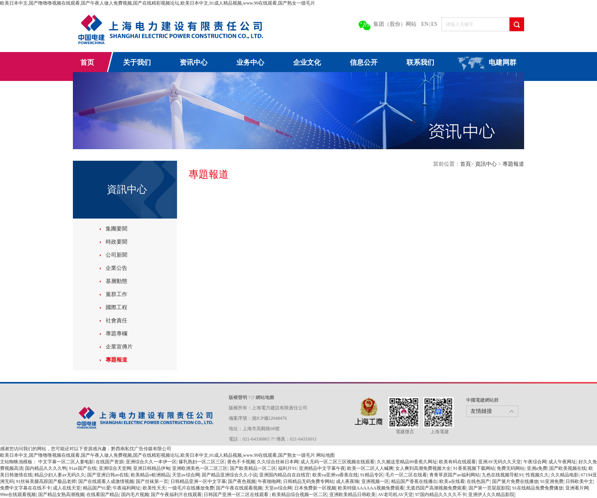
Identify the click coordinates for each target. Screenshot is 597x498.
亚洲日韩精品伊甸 (151, 468)
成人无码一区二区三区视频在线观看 (337, 461)
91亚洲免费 (551, 481)
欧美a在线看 (451, 481)
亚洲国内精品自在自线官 (284, 475)
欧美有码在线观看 (457, 461)
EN (424, 24)
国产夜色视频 (242, 481)
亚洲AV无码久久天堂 (499, 461)
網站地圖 (265, 397)
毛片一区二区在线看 (406, 475)
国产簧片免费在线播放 (515, 481)
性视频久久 (537, 475)
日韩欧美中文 (579, 481)
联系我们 (420, 62)
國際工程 (116, 307)
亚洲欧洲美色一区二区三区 (200, 468)
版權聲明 (238, 397)
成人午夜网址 (562, 461)
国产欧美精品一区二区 (253, 468)
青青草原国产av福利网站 (454, 475)
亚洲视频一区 (375, 481)
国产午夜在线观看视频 (239, 488)
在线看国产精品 (102, 494)
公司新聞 (116, 255)
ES (434, 24)
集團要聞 (116, 229)
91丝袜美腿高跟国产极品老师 (46, 481)
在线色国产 (478, 481)
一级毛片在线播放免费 (191, 488)
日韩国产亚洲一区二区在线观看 (237, 494)
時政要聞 (116, 242)
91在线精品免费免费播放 (537, 488)
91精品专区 (371, 475)
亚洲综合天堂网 (115, 468)
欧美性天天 (154, 488)
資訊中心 (486, 164)
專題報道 (116, 360)
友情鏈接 (481, 411)
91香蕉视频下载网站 (474, 468)
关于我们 (137, 62)
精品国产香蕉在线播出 (414, 481)
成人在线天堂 (67, 488)
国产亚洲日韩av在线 (107, 475)
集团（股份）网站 (395, 24)
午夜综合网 (534, 461)
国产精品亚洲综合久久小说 (229, 475)
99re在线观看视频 (18, 494)
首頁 (465, 164)
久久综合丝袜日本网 (277, 461)
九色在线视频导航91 (502, 475)
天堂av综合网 (185, 475)
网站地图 (325, 455)
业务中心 (250, 62)
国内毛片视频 (135, 494)
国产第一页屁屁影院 (489, 488)
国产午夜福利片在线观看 (176, 494)
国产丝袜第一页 (152, 481)
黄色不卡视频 (241, 461)
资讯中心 (193, 62)
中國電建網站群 (482, 400)
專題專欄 (116, 333)
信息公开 (364, 62)
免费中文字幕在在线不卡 (25, 488)
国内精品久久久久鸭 (46, 468)
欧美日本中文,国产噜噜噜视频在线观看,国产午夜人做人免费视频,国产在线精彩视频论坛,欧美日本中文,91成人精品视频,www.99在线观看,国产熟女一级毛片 (157, 3)
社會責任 (116, 320)
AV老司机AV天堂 (395, 494)
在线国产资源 (109, 461)
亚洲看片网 (577, 488)
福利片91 (287, 468)
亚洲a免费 (537, 468)
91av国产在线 (82, 468)
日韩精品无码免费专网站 (308, 481)
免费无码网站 (510, 468)
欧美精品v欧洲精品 (150, 475)
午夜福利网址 (126, 488)
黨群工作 (116, 294)
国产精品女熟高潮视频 (61, 494)
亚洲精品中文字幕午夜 (322, 468)
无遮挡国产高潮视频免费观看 (436, 488)
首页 (87, 62)
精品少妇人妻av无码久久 (59, 475)
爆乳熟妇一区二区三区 (202, 461)
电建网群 (502, 62)
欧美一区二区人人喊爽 (370, 468)
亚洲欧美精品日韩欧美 (352, 494)
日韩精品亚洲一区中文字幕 (198, 481)
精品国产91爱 (97, 488)
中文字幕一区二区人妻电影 (66, 461)
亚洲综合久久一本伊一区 (151, 461)
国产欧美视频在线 (567, 468)
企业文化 (307, 62)
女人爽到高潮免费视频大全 (423, 468)
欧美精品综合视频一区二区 (299, 494)
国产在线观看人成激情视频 (106, 481)
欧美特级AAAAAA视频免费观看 (371, 488)
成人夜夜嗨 (347, 481)
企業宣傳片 (119, 347)
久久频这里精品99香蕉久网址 (407, 461)
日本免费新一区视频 (315, 488)
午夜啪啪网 (269, 481)
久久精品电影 (564, 475)
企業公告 (116, 268)
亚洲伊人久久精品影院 (491, 494)
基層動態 (116, 281)
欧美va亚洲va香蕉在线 (335, 475)
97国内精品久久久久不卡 (440, 494)
